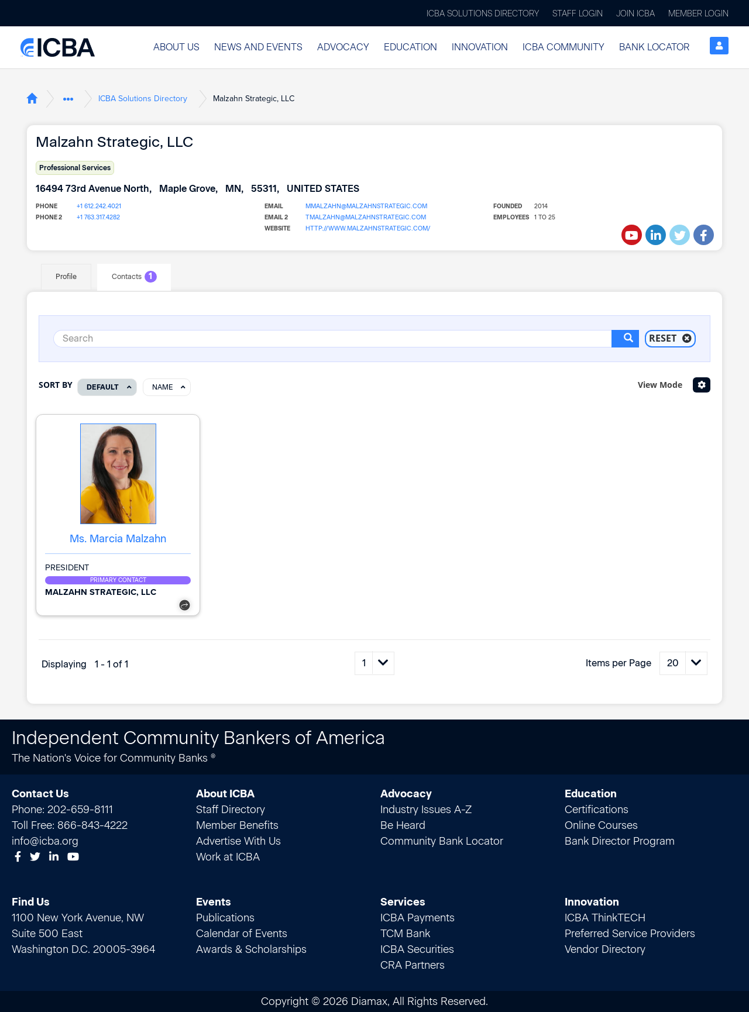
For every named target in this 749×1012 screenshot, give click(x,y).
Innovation (480, 47)
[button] (176, 47)
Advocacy (343, 47)
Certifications (596, 809)
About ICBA (225, 793)
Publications (225, 917)
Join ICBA (635, 14)
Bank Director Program (620, 840)
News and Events (258, 47)
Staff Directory (230, 809)
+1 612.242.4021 (98, 206)
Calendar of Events (241, 933)
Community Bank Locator (441, 840)
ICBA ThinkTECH (605, 917)
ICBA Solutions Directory (483, 14)
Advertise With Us (238, 840)
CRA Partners (412, 964)
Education (410, 47)
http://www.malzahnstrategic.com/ (363, 228)
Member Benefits (237, 824)
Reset (670, 338)
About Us (176, 47)
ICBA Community (563, 47)
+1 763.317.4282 (98, 217)
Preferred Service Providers (630, 933)
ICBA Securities (417, 948)
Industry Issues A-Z (426, 809)
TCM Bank (405, 933)
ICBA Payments (417, 917)
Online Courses (601, 824)
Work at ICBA (228, 856)
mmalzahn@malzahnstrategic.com (363, 206)
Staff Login (577, 14)
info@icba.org (45, 840)
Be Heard (402, 824)
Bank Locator (654, 47)
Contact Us (40, 793)
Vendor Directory (605, 948)
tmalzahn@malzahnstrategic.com (362, 217)
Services (402, 901)
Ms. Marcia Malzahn (118, 538)
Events (213, 901)
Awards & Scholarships (251, 948)
